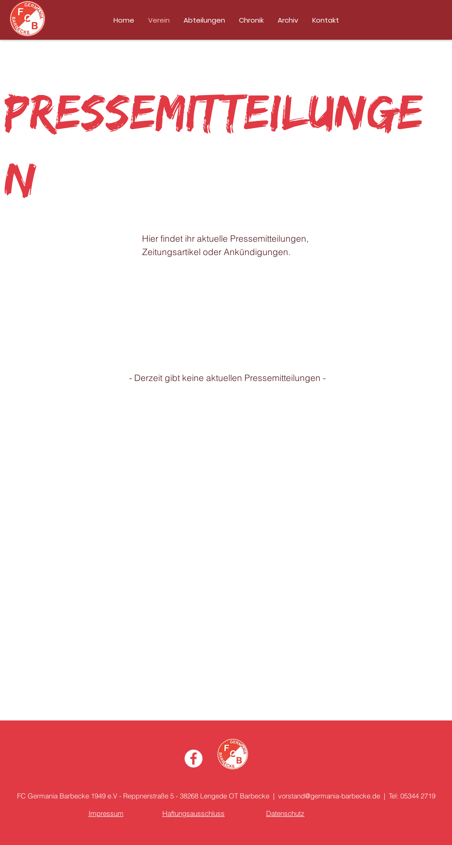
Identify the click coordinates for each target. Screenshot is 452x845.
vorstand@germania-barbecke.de (329, 795)
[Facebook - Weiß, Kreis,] (193, 759)
